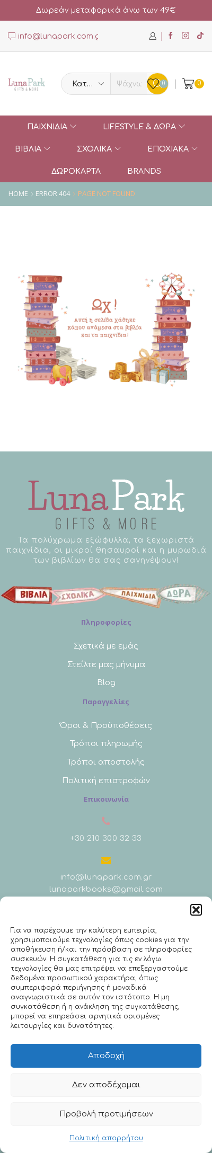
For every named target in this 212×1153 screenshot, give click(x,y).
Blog (106, 682)
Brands (144, 171)
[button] (196, 909)
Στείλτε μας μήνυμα (106, 664)
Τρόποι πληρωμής (106, 743)
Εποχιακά (172, 149)
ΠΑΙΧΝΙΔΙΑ (51, 126)
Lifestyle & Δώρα (144, 126)
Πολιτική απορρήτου (106, 1138)
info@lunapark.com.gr (106, 877)
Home (18, 193)
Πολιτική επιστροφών (106, 780)
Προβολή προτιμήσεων (106, 1114)
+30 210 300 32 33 (106, 838)
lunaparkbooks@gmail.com (106, 889)
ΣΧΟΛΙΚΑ (99, 149)
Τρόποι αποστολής (106, 762)
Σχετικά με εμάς (106, 646)
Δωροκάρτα (76, 171)
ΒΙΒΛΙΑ (32, 149)
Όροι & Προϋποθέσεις (106, 725)
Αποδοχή (106, 1055)
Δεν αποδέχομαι (106, 1084)
